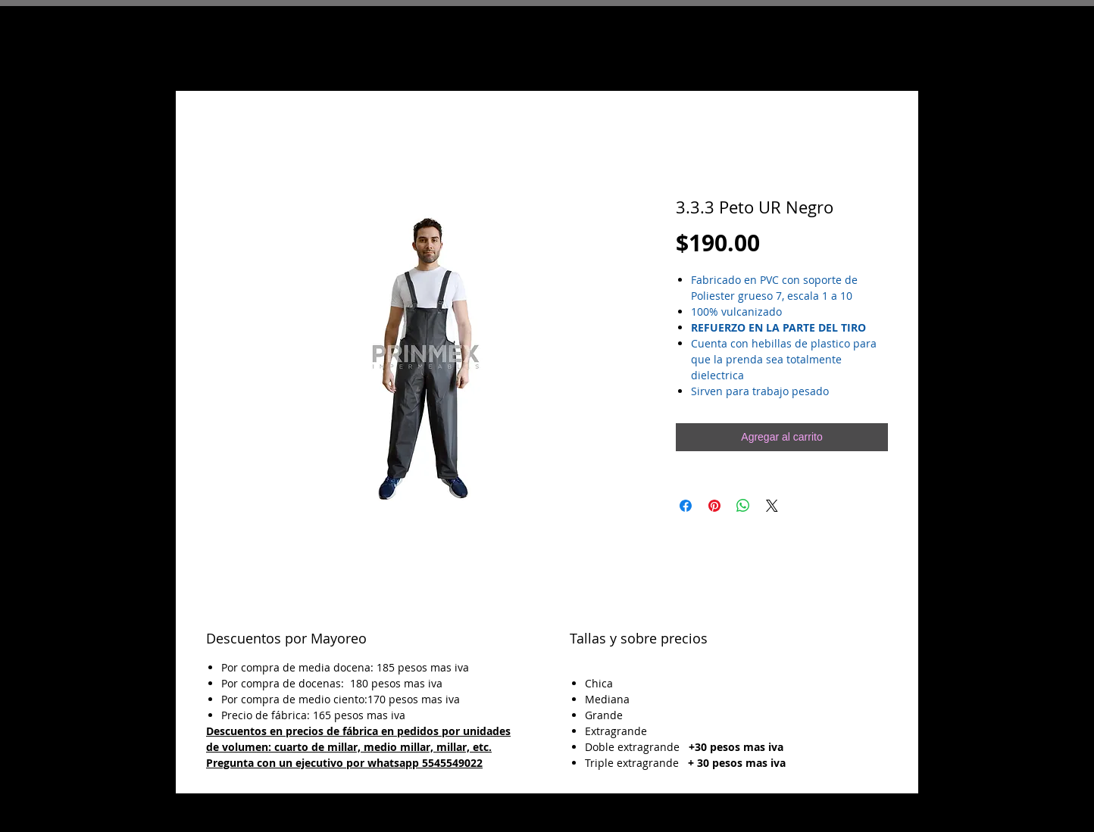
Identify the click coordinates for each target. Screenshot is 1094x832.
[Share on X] (772, 506)
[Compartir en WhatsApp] (743, 506)
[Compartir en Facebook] (686, 506)
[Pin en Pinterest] (714, 506)
